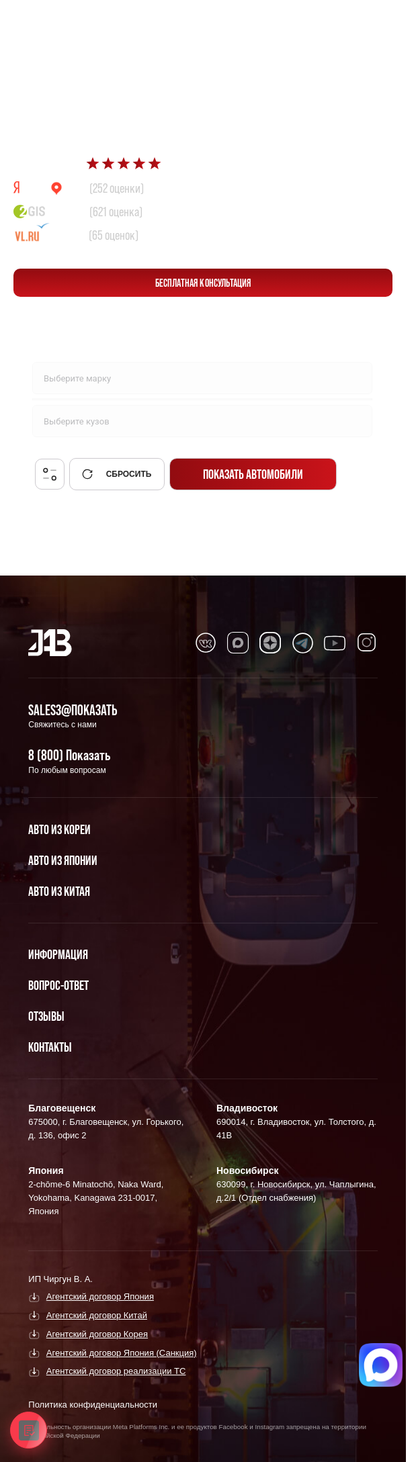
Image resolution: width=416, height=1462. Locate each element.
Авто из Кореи (59, 829)
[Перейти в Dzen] (270, 642)
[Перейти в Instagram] (367, 642)
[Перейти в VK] (205, 642)
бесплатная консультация (203, 283)
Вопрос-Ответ (58, 985)
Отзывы (46, 1016)
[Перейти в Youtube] (334, 642)
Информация (58, 954)
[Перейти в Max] (344, 21)
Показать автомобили (253, 474)
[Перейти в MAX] (238, 642)
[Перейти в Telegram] (375, 21)
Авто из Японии (62, 860)
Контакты (50, 1047)
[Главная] (50, 642)
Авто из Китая (59, 891)
